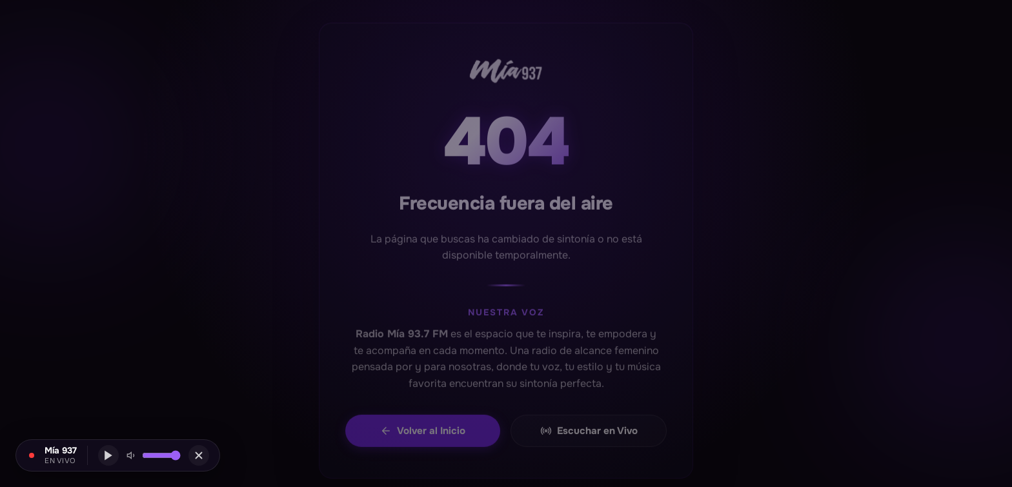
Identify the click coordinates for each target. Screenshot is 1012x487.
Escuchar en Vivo (589, 435)
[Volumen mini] (161, 455)
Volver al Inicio (422, 435)
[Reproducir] (108, 455)
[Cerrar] (198, 455)
